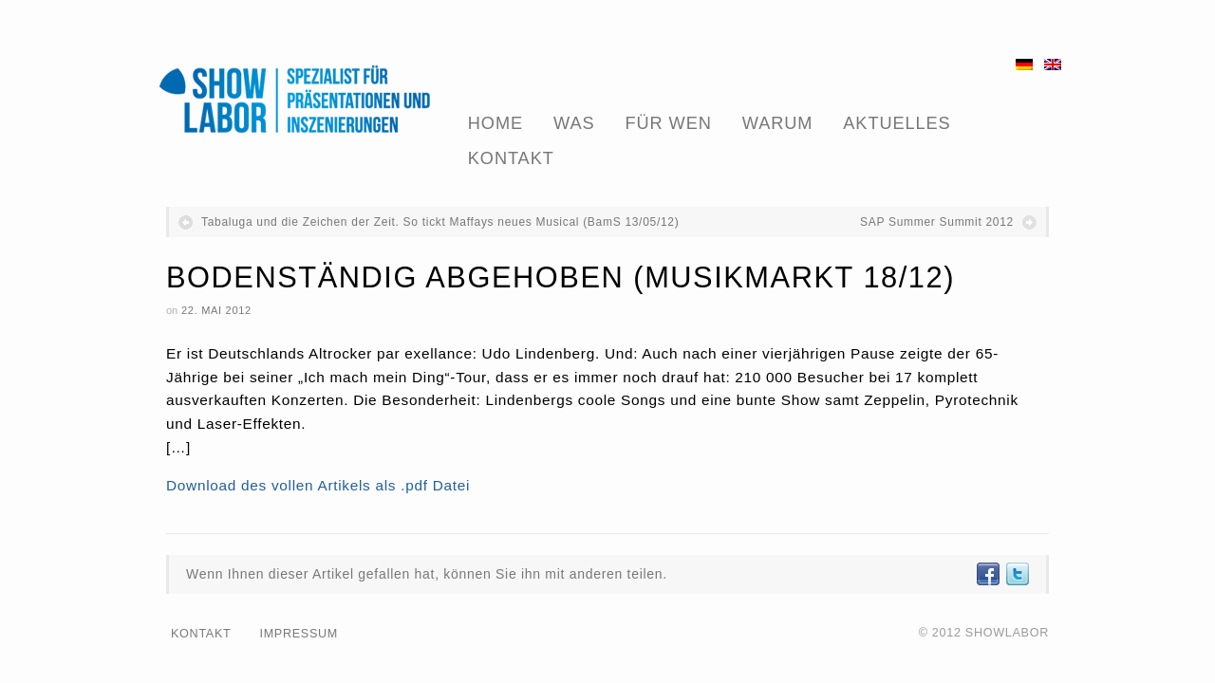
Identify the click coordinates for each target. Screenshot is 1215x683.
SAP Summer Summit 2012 (937, 222)
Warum (777, 123)
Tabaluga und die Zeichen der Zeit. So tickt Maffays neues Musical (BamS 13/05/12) (440, 222)
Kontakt (511, 158)
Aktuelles (896, 123)
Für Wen (669, 123)
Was (573, 123)
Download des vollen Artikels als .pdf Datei (318, 485)
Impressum (298, 633)
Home (495, 123)
